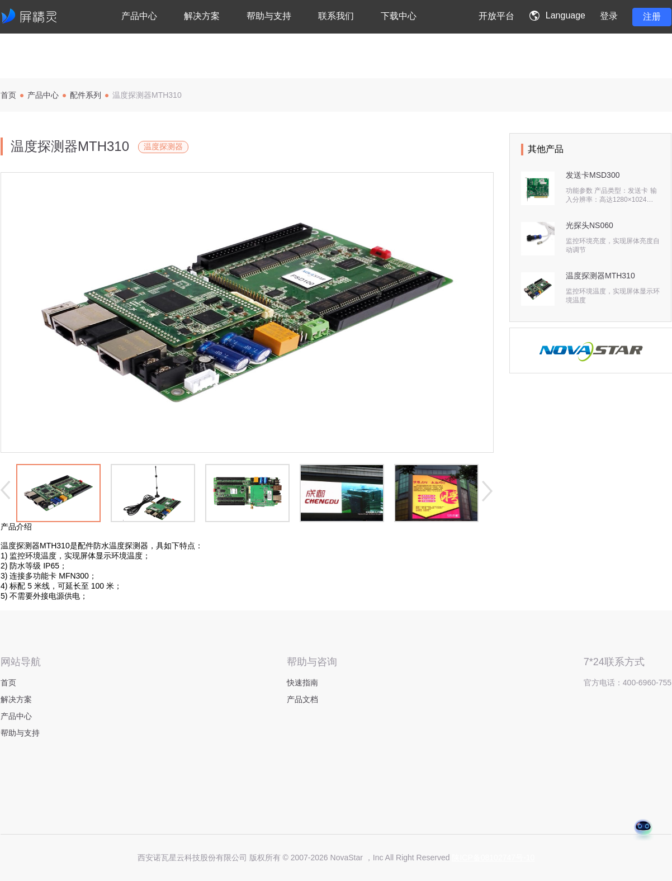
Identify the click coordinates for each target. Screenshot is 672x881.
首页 (8, 95)
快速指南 (302, 682)
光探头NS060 (589, 225)
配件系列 (85, 95)
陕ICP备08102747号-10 (493, 857)
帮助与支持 (20, 732)
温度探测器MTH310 (600, 275)
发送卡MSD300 (592, 174)
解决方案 (16, 699)
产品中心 (43, 95)
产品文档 (302, 699)
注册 (652, 16)
